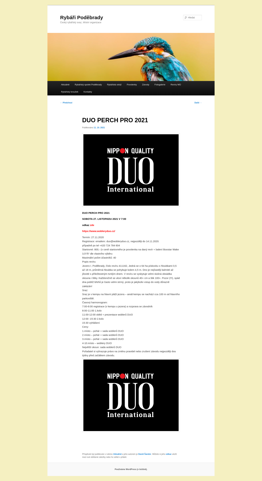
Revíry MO (176, 84)
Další (198, 103)
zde (92, 225)
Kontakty (88, 92)
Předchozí (66, 103)
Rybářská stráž (114, 84)
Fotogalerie (159, 84)
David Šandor (144, 454)
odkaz (168, 454)
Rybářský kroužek (69, 92)
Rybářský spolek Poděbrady (88, 84)
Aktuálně (65, 84)
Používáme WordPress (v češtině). (131, 469)
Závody (145, 84)
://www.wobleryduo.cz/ (101, 231)
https (85, 231)
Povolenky (132, 84)
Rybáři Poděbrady (81, 17)
